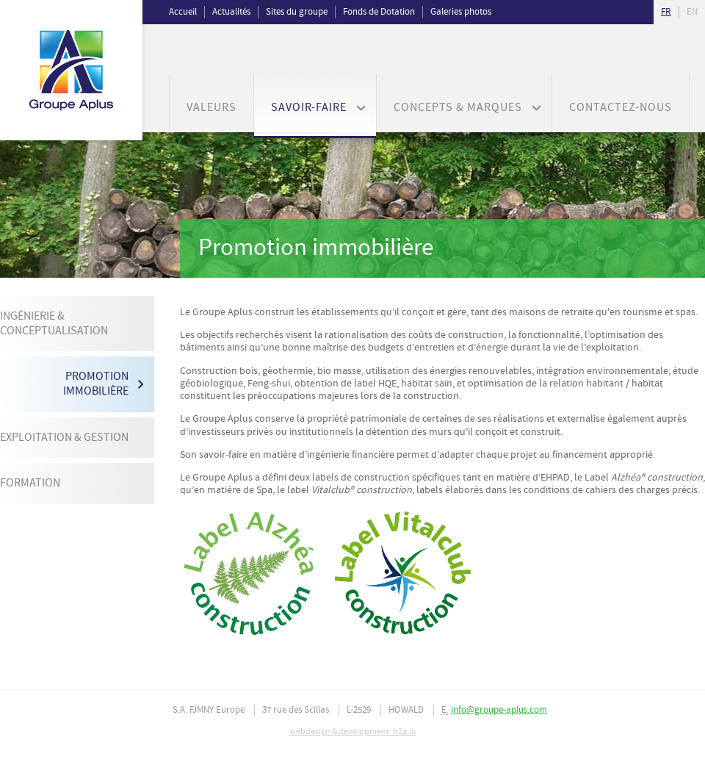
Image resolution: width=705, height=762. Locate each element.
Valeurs (211, 107)
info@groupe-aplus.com (499, 710)
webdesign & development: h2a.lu (352, 732)
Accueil (183, 12)
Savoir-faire (309, 107)
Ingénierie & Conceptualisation (54, 324)
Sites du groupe (297, 12)
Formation (30, 483)
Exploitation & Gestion (64, 437)
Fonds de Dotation (379, 12)
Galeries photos (460, 12)
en (692, 12)
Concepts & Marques (458, 107)
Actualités (231, 12)
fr (666, 12)
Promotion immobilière (96, 384)
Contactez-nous (620, 107)
